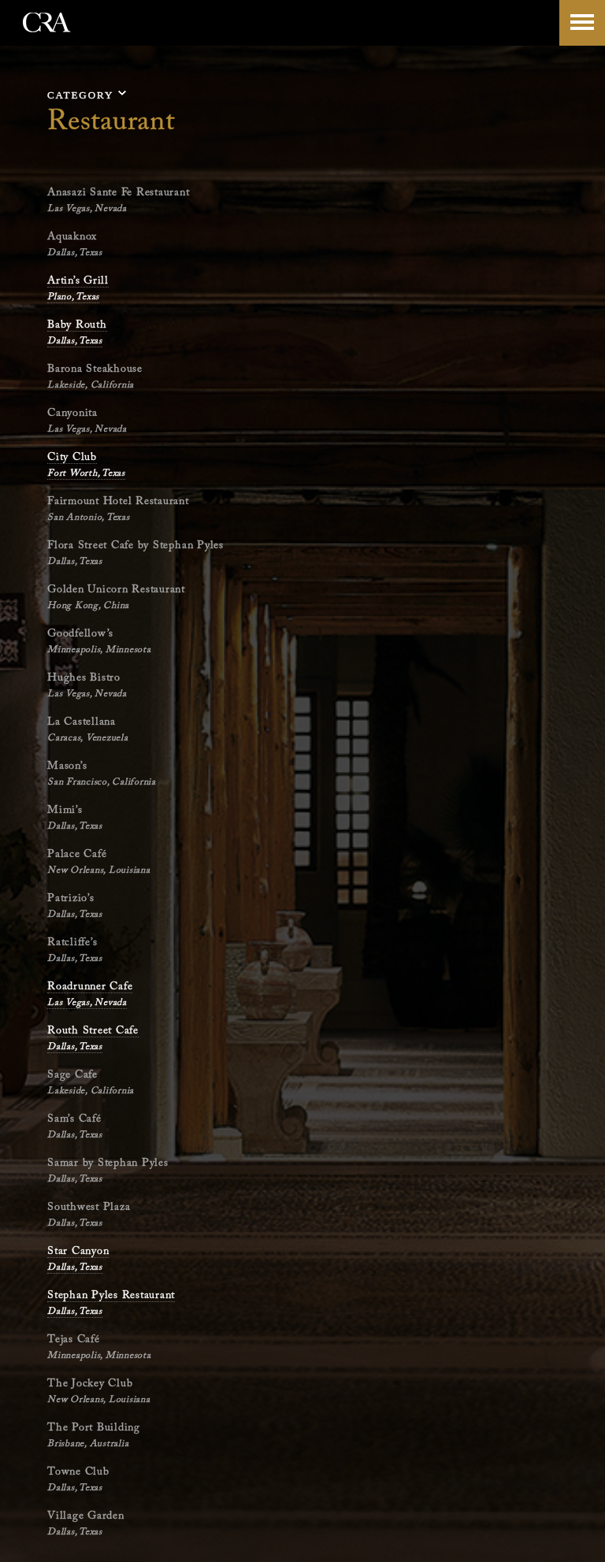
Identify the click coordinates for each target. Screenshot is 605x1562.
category (80, 95)
